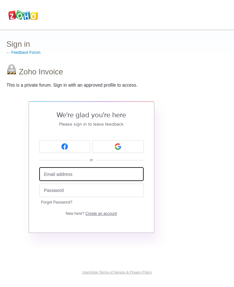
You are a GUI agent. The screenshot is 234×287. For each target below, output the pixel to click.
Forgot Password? (56, 202)
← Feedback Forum (23, 52)
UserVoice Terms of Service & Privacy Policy (117, 272)
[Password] (91, 190)
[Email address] (91, 174)
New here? (91, 213)
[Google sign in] (118, 146)
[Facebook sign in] (64, 146)
